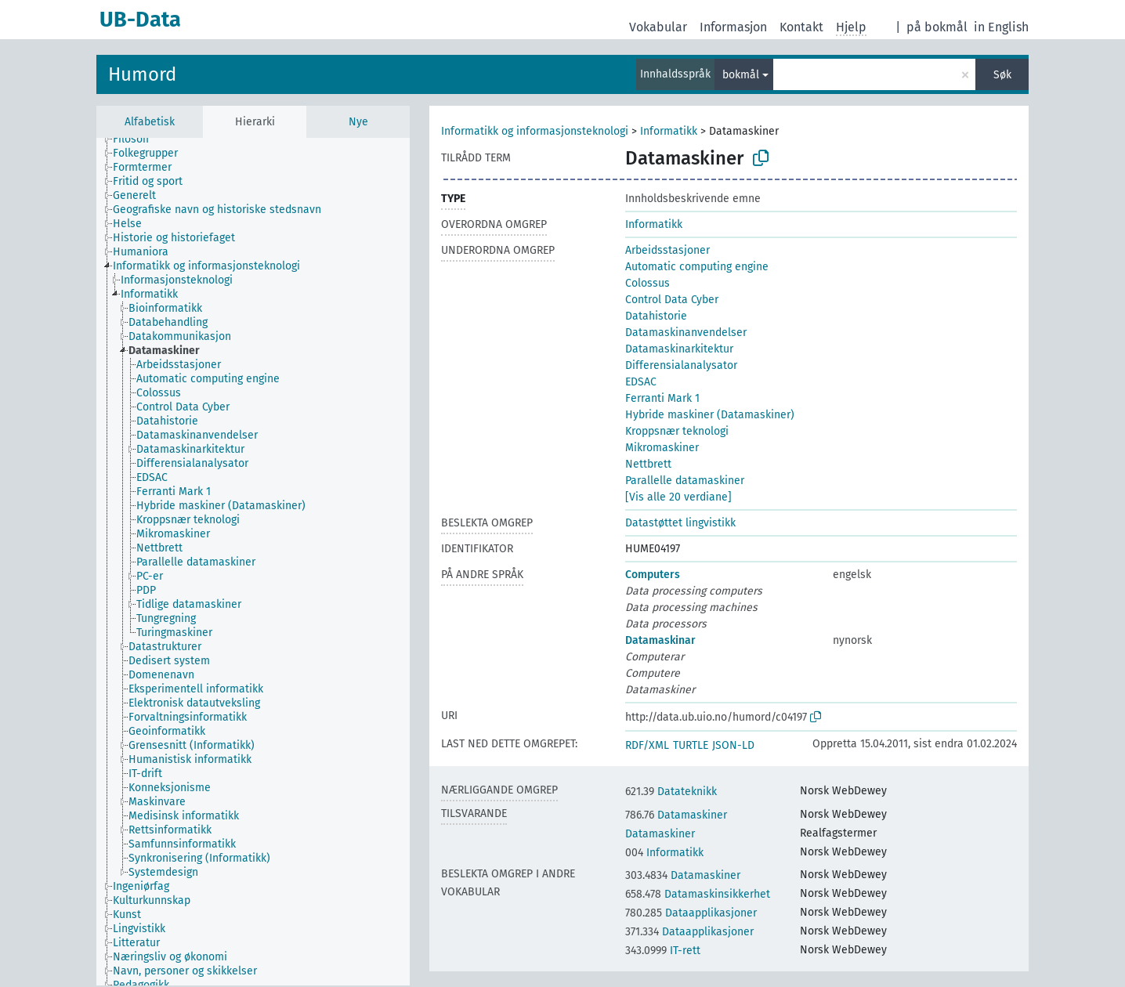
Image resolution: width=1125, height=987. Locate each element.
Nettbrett (648, 464)
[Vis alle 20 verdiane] (678, 497)
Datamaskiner (676, 815)
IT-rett (662, 950)
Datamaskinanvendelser (686, 332)
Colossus (647, 283)
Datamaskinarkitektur (679, 349)
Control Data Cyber (671, 299)
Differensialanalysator (681, 365)
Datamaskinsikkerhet (697, 894)
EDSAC (641, 382)
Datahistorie (656, 316)
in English (1001, 27)
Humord (142, 74)
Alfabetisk (150, 121)
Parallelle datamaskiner (684, 480)
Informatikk (668, 131)
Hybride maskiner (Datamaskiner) (709, 414)
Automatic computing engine (697, 266)
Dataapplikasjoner (691, 913)
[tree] (253, 561)
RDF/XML (647, 745)
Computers (652, 574)
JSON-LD (733, 745)
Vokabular (658, 27)
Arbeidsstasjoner (667, 250)
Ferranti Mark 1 (662, 398)
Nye (358, 121)
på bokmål (937, 27)
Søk (1002, 74)
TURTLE (690, 745)
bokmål (740, 74)
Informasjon (733, 27)
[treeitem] (137, 139)
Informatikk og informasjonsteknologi (534, 131)
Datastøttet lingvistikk (680, 523)
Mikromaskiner (662, 447)
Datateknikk (671, 791)
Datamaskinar (660, 640)
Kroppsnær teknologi (677, 431)
